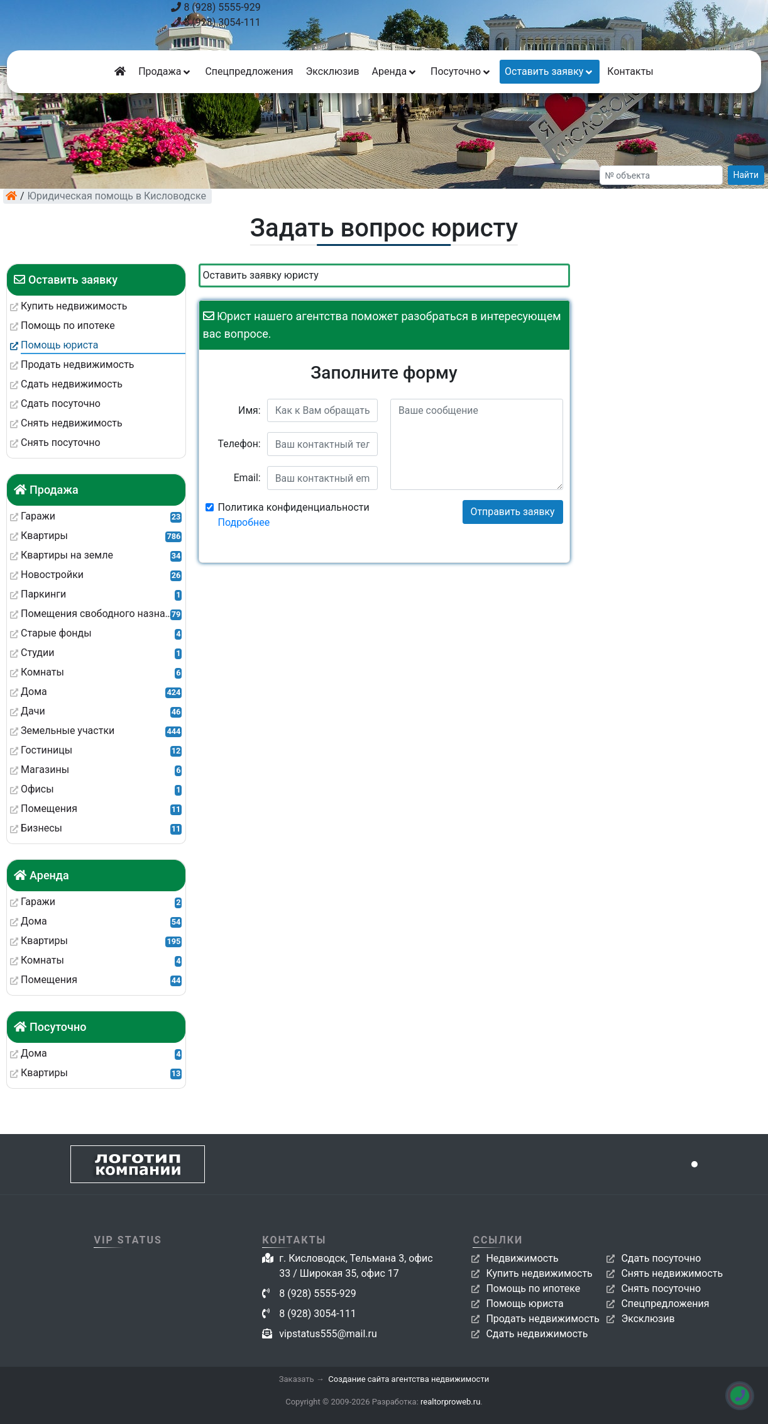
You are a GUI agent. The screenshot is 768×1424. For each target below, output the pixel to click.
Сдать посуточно (661, 1258)
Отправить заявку (513, 512)
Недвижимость (522, 1258)
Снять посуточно (661, 1288)
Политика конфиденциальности (294, 514)
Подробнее (244, 522)
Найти (746, 175)
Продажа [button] (165, 71)
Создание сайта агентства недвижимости (408, 1379)
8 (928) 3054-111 (215, 22)
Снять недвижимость (672, 1273)
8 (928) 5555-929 (215, 7)
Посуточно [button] (461, 71)
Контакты (630, 71)
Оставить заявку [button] (550, 71)
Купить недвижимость (539, 1273)
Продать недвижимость (543, 1319)
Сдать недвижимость (537, 1334)
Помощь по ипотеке (533, 1288)
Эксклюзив (332, 71)
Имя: (249, 410)
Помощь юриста (524, 1304)
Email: (247, 478)
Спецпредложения (249, 71)
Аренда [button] (395, 71)
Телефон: (239, 444)
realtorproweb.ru (450, 1401)
